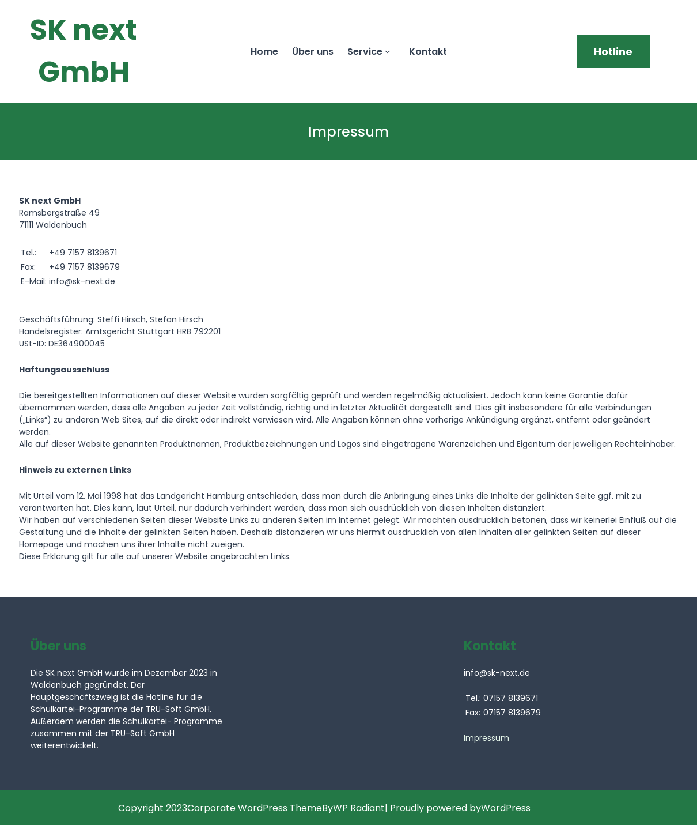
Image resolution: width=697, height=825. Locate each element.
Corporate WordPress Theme (254, 808)
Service (364, 51)
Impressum (486, 738)
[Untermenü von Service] (390, 51)
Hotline (613, 51)
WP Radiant (359, 808)
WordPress (506, 808)
